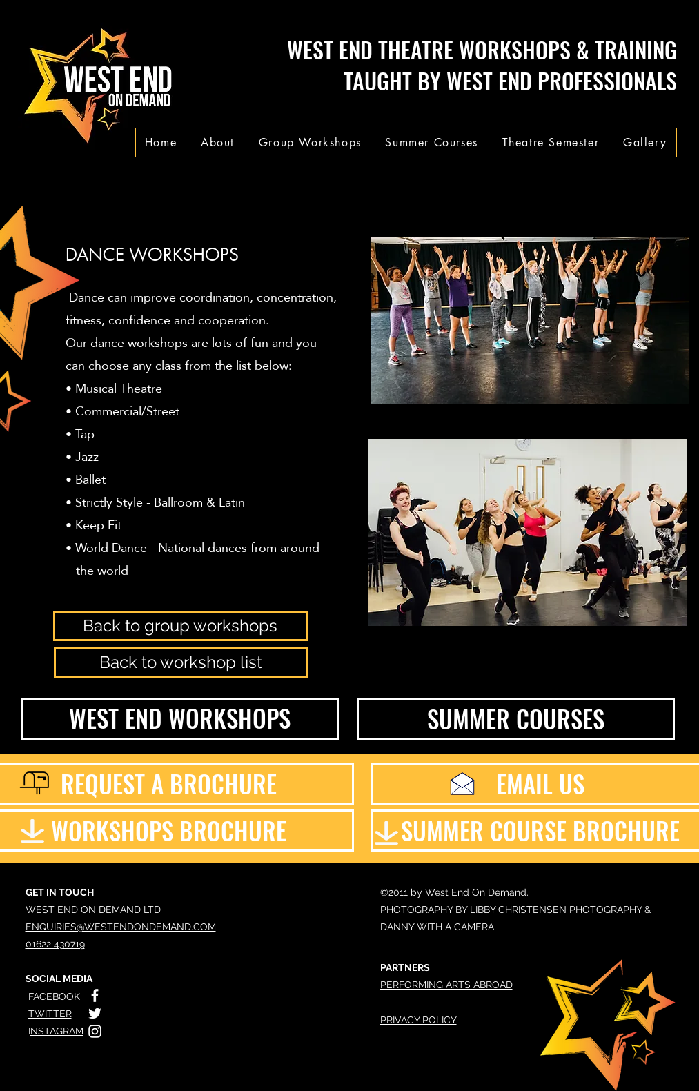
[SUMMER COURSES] (516, 719)
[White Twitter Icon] (95, 1013)
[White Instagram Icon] (95, 1031)
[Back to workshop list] (181, 662)
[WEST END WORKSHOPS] (180, 719)
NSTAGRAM (56, 1030)
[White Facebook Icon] (95, 995)
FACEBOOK (54, 996)
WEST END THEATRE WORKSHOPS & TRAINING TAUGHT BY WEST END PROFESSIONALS (482, 65)
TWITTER (50, 1013)
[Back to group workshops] (180, 626)
